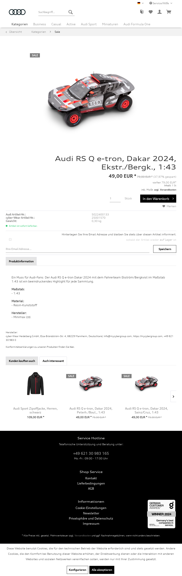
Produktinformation (21, 261)
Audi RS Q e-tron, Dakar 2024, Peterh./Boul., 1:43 (90, 410)
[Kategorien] (19, 24)
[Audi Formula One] (137, 24)
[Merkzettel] (150, 12)
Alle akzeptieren (102, 569)
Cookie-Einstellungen (91, 508)
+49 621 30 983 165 (91, 453)
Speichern (165, 249)
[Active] (71, 24)
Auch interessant (53, 360)
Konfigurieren (77, 569)
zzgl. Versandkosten (165, 189)
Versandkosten (83, 535)
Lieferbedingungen (91, 483)
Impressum (91, 523)
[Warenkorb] (169, 12)
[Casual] (56, 24)
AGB (91, 488)
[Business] (39, 24)
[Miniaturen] (110, 24)
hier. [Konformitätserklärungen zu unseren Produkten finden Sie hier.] (72, 346)
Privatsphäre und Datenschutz (91, 518)
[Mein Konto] (160, 12)
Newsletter (91, 513)
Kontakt (91, 478)
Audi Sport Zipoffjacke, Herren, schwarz (35, 410)
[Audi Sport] (88, 24)
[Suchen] (71, 12)
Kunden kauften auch (22, 360)
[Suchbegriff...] (56, 12)
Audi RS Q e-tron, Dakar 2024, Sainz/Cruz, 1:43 (146, 410)
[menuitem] (56, 12)
